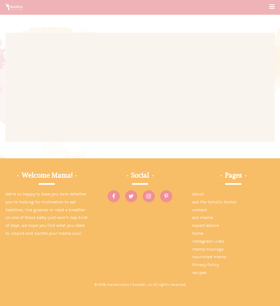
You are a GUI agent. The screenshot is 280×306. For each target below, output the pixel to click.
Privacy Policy (205, 264)
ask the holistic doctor (214, 201)
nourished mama (209, 256)
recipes (199, 272)
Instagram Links (208, 241)
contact (199, 209)
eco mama (202, 217)
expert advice (205, 225)
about (198, 194)
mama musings (208, 249)
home (197, 233)
